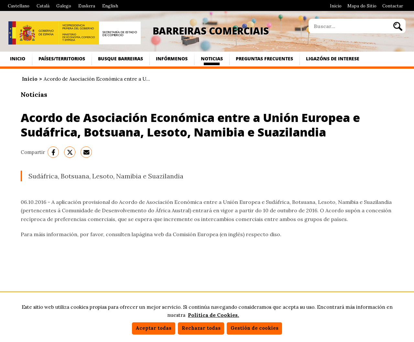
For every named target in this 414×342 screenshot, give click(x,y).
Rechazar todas (201, 328)
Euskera (86, 6)
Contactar (392, 6)
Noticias (212, 58)
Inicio (336, 6)
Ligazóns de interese (332, 58)
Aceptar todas (153, 328)
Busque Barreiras (120, 58)
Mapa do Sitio (361, 6)
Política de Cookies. (213, 315)
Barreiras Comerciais (211, 30)
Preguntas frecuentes (264, 58)
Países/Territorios (61, 58)
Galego (63, 6)
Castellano (18, 6)
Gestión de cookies (254, 328)
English (110, 6)
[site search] (349, 26)
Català (43, 6)
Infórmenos (172, 58)
